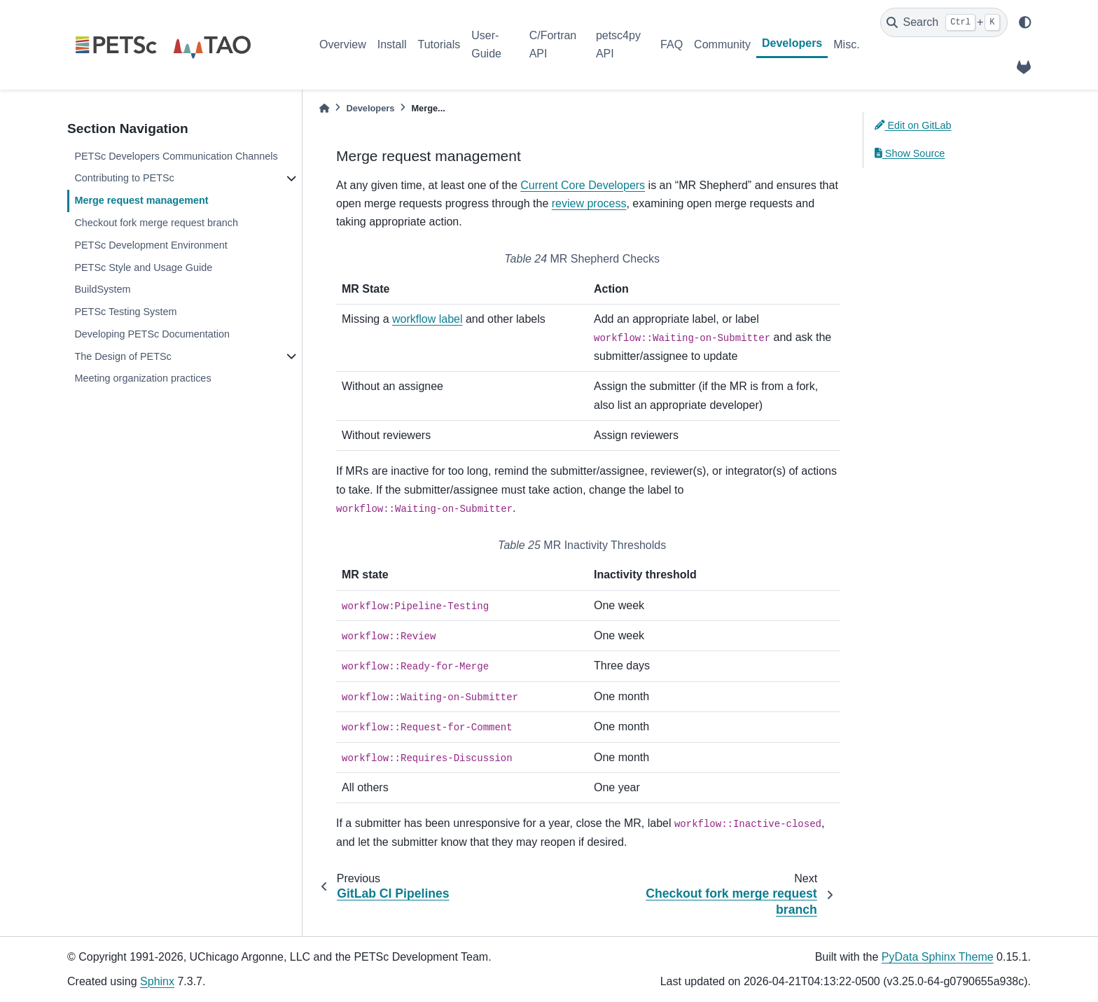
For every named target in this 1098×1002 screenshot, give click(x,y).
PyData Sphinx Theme (938, 957)
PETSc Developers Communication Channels (175, 156)
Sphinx (157, 981)
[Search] (944, 22)
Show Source (910, 153)
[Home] (324, 108)
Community (722, 44)
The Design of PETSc (122, 356)
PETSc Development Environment (150, 245)
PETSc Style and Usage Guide (143, 267)
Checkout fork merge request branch (156, 222)
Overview (342, 44)
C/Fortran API (553, 44)
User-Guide (486, 44)
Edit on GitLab (913, 125)
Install (392, 44)
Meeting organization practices (142, 378)
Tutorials (438, 44)
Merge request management (141, 200)
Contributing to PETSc (124, 177)
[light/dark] (1025, 22)
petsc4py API (618, 44)
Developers (792, 43)
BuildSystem (102, 289)
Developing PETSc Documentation (152, 334)
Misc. (846, 44)
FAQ (671, 44)
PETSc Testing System (125, 311)
